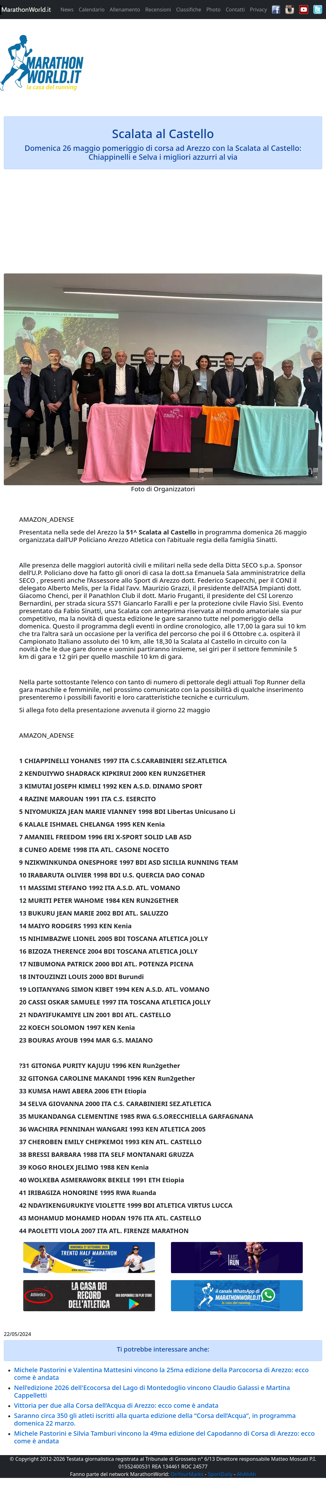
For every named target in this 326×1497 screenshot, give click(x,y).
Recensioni (158, 9)
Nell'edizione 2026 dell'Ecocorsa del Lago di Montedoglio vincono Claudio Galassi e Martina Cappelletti (152, 1391)
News (67, 9)
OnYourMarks (187, 1474)
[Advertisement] (203, 64)
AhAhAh (246, 1474)
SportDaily (220, 1474)
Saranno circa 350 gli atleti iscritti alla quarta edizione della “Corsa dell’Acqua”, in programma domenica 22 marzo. (155, 1419)
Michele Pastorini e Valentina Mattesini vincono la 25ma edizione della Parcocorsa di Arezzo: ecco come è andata (161, 1374)
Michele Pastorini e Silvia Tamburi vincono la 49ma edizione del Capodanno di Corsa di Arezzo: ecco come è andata (164, 1437)
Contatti (235, 9)
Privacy (258, 9)
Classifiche (188, 9)
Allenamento (125, 9)
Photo (213, 9)
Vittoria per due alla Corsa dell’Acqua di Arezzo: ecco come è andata (116, 1405)
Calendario (91, 9)
